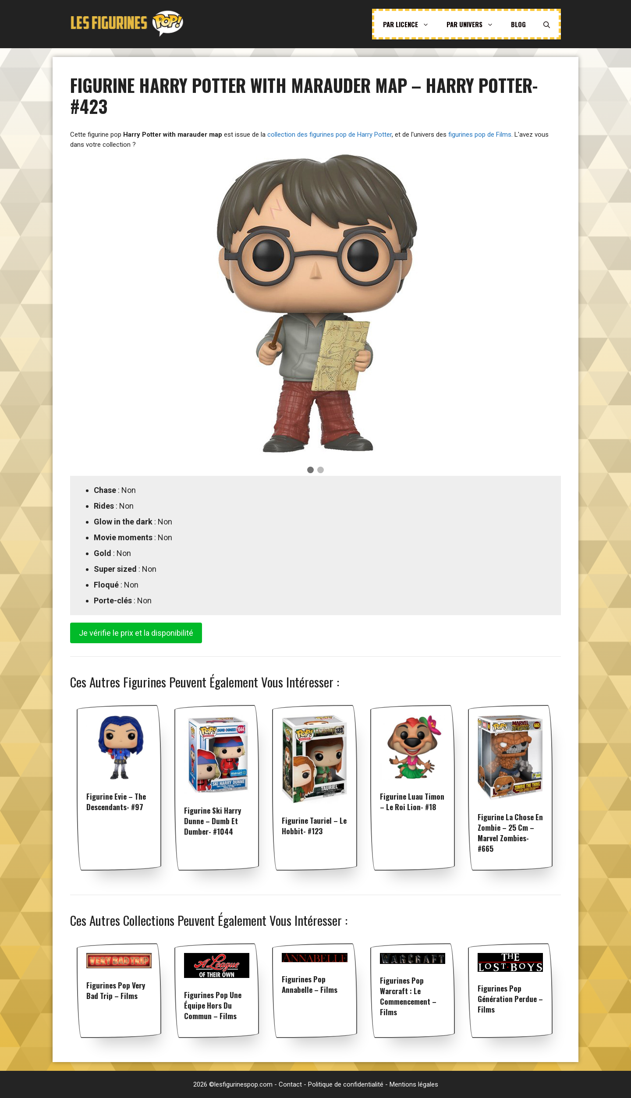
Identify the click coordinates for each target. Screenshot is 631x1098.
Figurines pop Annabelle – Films (309, 984)
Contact (290, 1084)
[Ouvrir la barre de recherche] (547, 24)
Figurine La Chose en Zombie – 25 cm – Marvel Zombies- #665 (510, 832)
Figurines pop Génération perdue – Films (510, 999)
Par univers (474, 24)
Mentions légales (414, 1084)
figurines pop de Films (479, 134)
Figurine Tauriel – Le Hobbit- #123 (314, 825)
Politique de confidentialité (345, 1084)
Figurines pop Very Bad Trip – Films (115, 990)
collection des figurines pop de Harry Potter (329, 134)
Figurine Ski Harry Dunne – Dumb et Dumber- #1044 (212, 821)
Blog (518, 24)
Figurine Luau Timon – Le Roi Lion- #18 (412, 801)
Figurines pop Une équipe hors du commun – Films (212, 1005)
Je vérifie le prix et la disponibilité (136, 633)
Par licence (410, 24)
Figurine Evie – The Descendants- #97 (116, 801)
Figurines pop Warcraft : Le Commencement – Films (408, 996)
